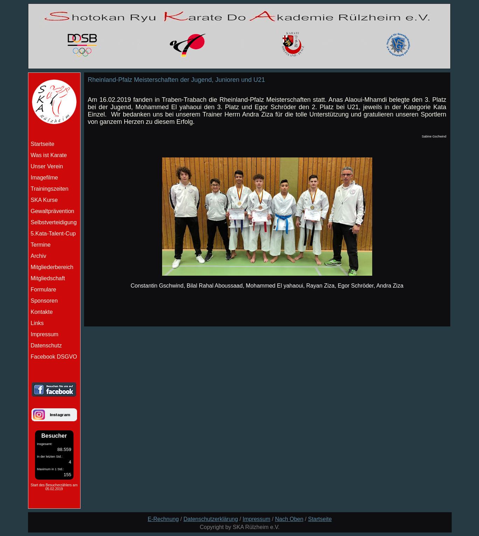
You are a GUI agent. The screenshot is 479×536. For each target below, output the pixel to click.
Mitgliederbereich (52, 267)
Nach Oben (289, 519)
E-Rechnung (163, 519)
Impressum (44, 334)
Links (37, 323)
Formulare (43, 289)
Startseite (320, 519)
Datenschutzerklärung (210, 519)
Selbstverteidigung (54, 222)
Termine (41, 245)
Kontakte (42, 312)
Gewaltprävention (53, 211)
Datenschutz (46, 345)
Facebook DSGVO (54, 357)
